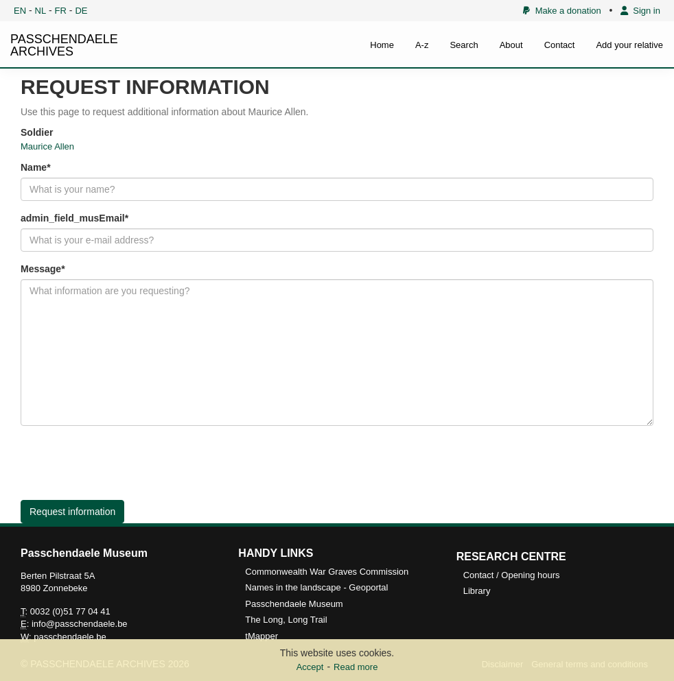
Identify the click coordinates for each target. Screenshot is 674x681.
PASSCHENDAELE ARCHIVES (64, 45)
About (511, 45)
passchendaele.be (70, 637)
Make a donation (562, 10)
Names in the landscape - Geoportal (316, 587)
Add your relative (629, 45)
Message (41, 268)
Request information (72, 511)
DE (81, 10)
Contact (559, 45)
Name (34, 167)
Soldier (37, 132)
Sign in (640, 10)
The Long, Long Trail (286, 619)
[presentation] (125, 463)
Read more (355, 667)
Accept (310, 667)
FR (61, 10)
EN (20, 10)
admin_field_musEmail (73, 218)
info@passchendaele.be (80, 624)
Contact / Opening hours (511, 575)
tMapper (261, 636)
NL (41, 10)
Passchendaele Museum (293, 604)
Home (382, 45)
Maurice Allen (47, 146)
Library (477, 591)
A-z (422, 45)
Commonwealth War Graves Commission (326, 571)
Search (464, 45)
